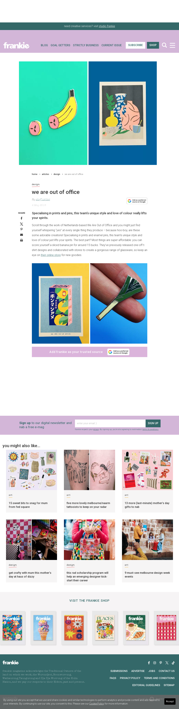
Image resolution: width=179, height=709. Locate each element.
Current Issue (111, 45)
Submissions (118, 671)
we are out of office (74, 174)
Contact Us (167, 671)
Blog (44, 45)
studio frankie (107, 26)
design (57, 174)
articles (45, 174)
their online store (51, 255)
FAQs (113, 678)
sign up (153, 423)
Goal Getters (60, 45)
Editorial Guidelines (146, 685)
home (34, 174)
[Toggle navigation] (172, 45)
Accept (170, 701)
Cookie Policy (96, 703)
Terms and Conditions (159, 678)
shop (153, 45)
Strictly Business (86, 45)
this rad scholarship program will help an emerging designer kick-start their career (87, 576)
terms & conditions (150, 429)
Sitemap (169, 685)
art (10, 495)
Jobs (151, 671)
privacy (96, 429)
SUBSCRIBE (135, 45)
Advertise (138, 671)
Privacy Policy (130, 678)
